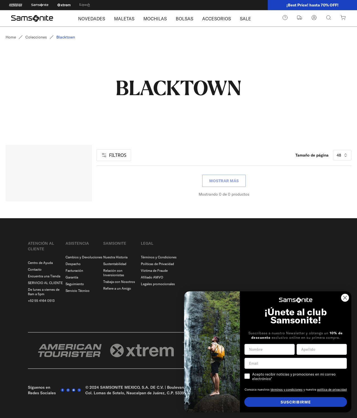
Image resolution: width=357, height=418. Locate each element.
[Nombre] (269, 349)
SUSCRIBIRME (296, 402)
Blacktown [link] (65, 37)
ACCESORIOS (216, 18)
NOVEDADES (91, 18)
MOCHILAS (155, 18)
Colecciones (36, 37)
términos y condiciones (287, 389)
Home (11, 37)
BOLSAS (184, 18)
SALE (245, 18)
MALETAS (124, 18)
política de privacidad (332, 389)
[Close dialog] (345, 298)
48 (342, 155)
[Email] (295, 363)
